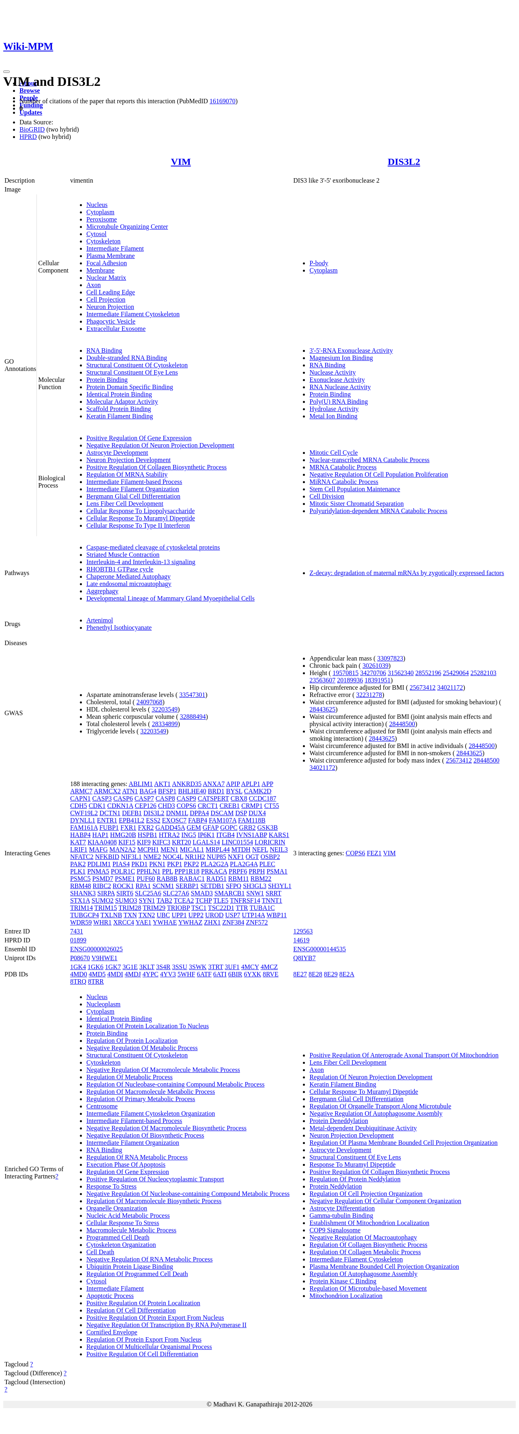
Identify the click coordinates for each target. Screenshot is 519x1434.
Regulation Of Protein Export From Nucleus (144, 1339)
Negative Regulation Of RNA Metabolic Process (149, 1259)
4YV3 (168, 974)
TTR (242, 907)
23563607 (322, 680)
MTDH (241, 849)
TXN (130, 915)
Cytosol (96, 233)
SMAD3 (202, 893)
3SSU (179, 966)
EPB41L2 (131, 820)
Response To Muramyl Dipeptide (352, 1164)
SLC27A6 (176, 893)
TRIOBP (178, 907)
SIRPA (106, 893)
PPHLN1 (149, 871)
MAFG (98, 849)
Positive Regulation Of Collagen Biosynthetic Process (156, 467)
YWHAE (165, 922)
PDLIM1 (99, 864)
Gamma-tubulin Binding (341, 1215)
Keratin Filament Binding (119, 416)
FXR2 (146, 827)
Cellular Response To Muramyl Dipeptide (140, 518)
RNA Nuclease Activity (340, 387)
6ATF (204, 974)
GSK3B (267, 827)
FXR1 (128, 827)
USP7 (232, 915)
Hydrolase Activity (333, 408)
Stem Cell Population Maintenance (354, 489)
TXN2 (146, 915)
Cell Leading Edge (110, 292)
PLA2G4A (243, 864)
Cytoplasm (100, 212)
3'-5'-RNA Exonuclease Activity (351, 350)
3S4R (163, 966)
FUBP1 (109, 827)
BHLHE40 (192, 791)
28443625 (322, 709)
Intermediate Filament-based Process (134, 481)
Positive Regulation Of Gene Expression (139, 438)
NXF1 (236, 856)
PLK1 (78, 871)
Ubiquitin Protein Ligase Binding (129, 1266)
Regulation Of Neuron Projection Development (370, 1077)
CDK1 (97, 805)
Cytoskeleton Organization (121, 1244)
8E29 (331, 974)
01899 (78, 940)
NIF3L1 (131, 856)
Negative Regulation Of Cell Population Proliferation (378, 474)
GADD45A (170, 827)
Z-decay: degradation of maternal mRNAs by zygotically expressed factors (406, 572)
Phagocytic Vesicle (110, 321)
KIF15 (126, 842)
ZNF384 (233, 922)
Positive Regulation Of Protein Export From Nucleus (155, 1317)
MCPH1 (148, 849)
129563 (303, 931)
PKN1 (157, 864)
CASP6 (123, 798)
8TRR (96, 981)
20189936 (350, 680)
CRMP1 (251, 805)
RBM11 (238, 878)
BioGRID (32, 129)
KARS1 (279, 834)
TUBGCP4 (84, 915)
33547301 (192, 694)
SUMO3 (126, 900)
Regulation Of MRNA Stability (126, 474)
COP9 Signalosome (334, 1230)
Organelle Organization (116, 1208)
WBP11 (276, 915)
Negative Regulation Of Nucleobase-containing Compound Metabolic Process (188, 1193)
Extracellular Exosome (116, 328)
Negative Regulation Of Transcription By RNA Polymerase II (166, 1324)
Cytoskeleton (103, 241)
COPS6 (186, 805)
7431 (76, 931)
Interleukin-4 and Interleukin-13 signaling (140, 561)
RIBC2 (101, 885)
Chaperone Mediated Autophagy (128, 576)
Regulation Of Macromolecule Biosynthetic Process (153, 1200)
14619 (301, 940)
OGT (252, 856)
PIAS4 (121, 864)
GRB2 (247, 827)
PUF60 (146, 878)
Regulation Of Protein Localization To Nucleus (147, 1026)
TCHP (203, 900)
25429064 (456, 672)
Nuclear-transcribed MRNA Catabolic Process (369, 459)
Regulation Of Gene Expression (127, 1171)
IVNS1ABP (251, 834)
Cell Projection (105, 299)
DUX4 (257, 813)
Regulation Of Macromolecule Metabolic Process (150, 1091)
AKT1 (162, 783)
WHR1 (102, 922)
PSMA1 (276, 871)
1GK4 (78, 966)
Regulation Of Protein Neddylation (354, 1179)
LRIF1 (79, 849)
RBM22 (261, 878)
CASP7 (144, 798)
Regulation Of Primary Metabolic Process (140, 1098)
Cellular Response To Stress (122, 1222)
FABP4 (197, 820)
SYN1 (147, 900)
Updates (30, 112)
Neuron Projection (110, 306)
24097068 (149, 702)
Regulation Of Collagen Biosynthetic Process (368, 1244)
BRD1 (216, 791)
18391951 (377, 680)
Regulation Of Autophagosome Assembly (363, 1273)
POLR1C (123, 871)
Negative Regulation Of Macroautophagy (363, 1237)
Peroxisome (101, 219)
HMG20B (123, 834)
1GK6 (95, 966)
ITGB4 (225, 834)
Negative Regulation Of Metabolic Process (142, 1047)
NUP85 (216, 856)
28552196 (428, 672)
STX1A (80, 900)
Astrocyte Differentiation (342, 1208)
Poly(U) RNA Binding (338, 401)
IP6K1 (206, 834)
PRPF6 (238, 871)
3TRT (215, 966)
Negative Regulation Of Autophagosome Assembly (375, 1113)
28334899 (165, 723)
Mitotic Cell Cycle (333, 452)
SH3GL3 (254, 885)
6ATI (220, 974)
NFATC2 (82, 856)
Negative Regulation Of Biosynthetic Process (145, 1135)
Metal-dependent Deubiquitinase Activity (363, 1128)
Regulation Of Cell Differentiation (131, 1310)
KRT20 (181, 842)
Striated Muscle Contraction (122, 554)
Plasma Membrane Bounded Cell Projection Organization (384, 1266)
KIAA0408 (102, 842)
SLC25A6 (148, 893)
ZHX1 (212, 922)
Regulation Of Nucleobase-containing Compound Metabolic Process (175, 1084)
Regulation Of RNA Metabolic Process (137, 1157)
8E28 (315, 974)
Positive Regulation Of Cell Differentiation (142, 1354)
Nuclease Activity (332, 372)
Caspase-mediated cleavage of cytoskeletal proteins (153, 547)
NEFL (260, 849)
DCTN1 (109, 813)
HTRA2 (169, 834)
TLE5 (220, 900)
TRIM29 (154, 907)
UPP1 (179, 915)
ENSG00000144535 (319, 949)
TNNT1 (272, 900)
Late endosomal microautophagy (129, 583)
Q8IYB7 (304, 958)
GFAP (211, 827)
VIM (181, 161)
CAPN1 (80, 798)
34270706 (373, 672)
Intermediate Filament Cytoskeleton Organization (150, 1113)
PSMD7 (103, 878)
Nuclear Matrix (106, 277)
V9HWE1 (105, 958)
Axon (93, 284)
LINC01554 (237, 842)
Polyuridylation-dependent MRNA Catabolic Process (378, 510)
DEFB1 (132, 813)
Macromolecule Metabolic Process (131, 1230)
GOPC (229, 827)
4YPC (151, 974)
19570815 (345, 672)
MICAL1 (192, 849)
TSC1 (198, 907)
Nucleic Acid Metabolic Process (128, 1215)
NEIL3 (278, 849)
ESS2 (153, 820)
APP (267, 783)
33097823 (390, 658)
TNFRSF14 (245, 900)
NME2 (152, 856)
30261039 (375, 665)
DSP (241, 813)
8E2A (346, 974)
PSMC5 (80, 878)
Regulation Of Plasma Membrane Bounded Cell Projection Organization (403, 1142)
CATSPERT (213, 798)
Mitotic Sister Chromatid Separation (356, 503)
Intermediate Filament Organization (132, 489)
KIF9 (144, 842)
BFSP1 (167, 791)
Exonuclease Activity (337, 379)
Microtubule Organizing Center (127, 226)
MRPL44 (218, 849)
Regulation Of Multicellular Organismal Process (149, 1346)
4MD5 (97, 974)
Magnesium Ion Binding (341, 357)
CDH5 (78, 805)
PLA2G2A (214, 864)
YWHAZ (190, 922)
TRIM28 (129, 907)
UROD (214, 915)
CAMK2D (258, 791)
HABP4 (80, 834)
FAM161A (84, 827)
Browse (29, 90)
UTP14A (253, 915)
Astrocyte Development (117, 452)
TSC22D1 (221, 907)
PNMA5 (98, 871)
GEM (194, 827)
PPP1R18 (187, 871)
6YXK (252, 974)
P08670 (80, 958)
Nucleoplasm (103, 1004)
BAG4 (148, 791)
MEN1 (169, 849)
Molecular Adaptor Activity (122, 401)
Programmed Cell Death (118, 1237)
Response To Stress (111, 1186)
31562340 (401, 672)
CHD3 (166, 805)
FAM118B (252, 820)
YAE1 (143, 922)
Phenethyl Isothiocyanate (119, 627)
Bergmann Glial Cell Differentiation (133, 496)
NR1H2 (195, 856)
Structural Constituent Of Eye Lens (132, 372)
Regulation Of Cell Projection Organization (365, 1193)
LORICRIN (270, 842)
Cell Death (100, 1252)
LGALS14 (206, 842)
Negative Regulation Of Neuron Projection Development (160, 445)
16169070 (223, 101)
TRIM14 (81, 907)
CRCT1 (208, 805)
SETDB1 (212, 885)
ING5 (188, 834)
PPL (167, 871)
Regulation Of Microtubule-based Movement (368, 1288)
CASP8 (165, 798)
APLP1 (250, 783)
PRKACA (214, 871)
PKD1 (139, 864)
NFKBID (107, 856)
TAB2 (164, 900)
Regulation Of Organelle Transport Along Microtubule (380, 1106)
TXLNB (111, 915)
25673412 (422, 687)
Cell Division (326, 496)
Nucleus (96, 204)
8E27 (300, 974)
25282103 (483, 672)
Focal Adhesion (106, 263)
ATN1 (130, 791)
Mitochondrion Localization (345, 1295)
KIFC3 (161, 842)
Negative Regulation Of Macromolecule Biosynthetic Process (166, 1128)
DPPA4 (199, 813)
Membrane (100, 270)
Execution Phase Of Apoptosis (125, 1164)
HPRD (28, 136)
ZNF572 (257, 922)
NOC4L (173, 856)
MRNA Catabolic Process (342, 467)
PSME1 (125, 878)
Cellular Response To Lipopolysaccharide (140, 510)
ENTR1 (107, 820)
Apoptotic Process (110, 1295)
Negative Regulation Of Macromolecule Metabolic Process (163, 1069)
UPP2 (196, 915)
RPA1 (143, 885)
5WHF (186, 974)
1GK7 (113, 966)
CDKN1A (120, 805)
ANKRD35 (187, 783)
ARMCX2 (107, 791)
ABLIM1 (141, 783)
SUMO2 (103, 900)
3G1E (129, 966)
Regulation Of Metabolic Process (129, 1077)
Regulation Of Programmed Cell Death (137, 1273)
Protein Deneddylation (338, 1120)
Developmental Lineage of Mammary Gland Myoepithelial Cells (170, 598)
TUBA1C (262, 907)
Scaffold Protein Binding (118, 408)
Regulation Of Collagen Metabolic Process (365, 1252)
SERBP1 (187, 885)
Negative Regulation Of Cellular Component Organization (385, 1200)
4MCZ (269, 966)
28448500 (402, 723)
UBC (163, 915)
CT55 (271, 805)
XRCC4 (123, 922)
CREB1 (229, 805)
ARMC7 (81, 791)
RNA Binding (104, 350)
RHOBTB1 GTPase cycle (119, 569)
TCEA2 (184, 900)
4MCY (250, 966)
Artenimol (99, 620)
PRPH (257, 871)
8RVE (271, 974)
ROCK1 (123, 885)
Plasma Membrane (110, 255)
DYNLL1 (82, 820)
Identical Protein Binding (119, 394)
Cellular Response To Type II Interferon (138, 525)
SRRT (273, 893)
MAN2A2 (122, 849)
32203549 (165, 709)
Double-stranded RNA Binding (126, 357)
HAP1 (100, 834)
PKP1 (174, 864)
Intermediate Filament (115, 248)
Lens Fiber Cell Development (124, 503)
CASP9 (186, 798)
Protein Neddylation (335, 1186)
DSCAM (222, 813)
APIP (233, 783)
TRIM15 (105, 907)
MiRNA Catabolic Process (343, 481)
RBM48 (80, 885)
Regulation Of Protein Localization (132, 1040)
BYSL (234, 791)
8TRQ (78, 981)
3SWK (198, 966)
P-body (318, 263)
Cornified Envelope (111, 1332)
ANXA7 (214, 783)
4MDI (115, 974)
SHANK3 (83, 893)
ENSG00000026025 (96, 949)
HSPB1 (147, 834)
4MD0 (78, 974)
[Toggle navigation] (6, 71)
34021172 (450, 687)
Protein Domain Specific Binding (129, 387)
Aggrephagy (102, 591)
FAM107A (222, 820)
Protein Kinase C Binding (342, 1281)
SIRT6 (124, 893)
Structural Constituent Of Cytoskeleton (137, 365)
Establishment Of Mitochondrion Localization (369, 1222)
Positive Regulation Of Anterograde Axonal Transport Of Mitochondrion (403, 1055)
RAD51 (216, 878)
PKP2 (191, 864)
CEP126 (145, 805)
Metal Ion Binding (333, 416)
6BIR (235, 974)
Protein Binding (107, 379)
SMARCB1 (229, 893)
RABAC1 (192, 878)
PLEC (267, 864)
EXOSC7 (174, 820)
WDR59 (81, 922)
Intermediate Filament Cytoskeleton (133, 314)
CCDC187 (263, 798)
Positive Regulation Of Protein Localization (143, 1303)
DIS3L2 (404, 161)
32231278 (369, 694)
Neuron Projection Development (128, 459)
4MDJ (133, 974)
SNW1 (255, 893)
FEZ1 (374, 853)
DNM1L (177, 813)
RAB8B (167, 878)
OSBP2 (270, 856)
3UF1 (232, 966)
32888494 (193, 716)
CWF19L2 (84, 813)
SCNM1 (163, 885)
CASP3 (102, 798)
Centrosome (102, 1106)
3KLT (146, 966)
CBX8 (239, 798)
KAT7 (78, 842)
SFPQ (233, 885)
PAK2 (78, 864)
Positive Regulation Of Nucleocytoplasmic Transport (155, 1179)
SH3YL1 (280, 885)
